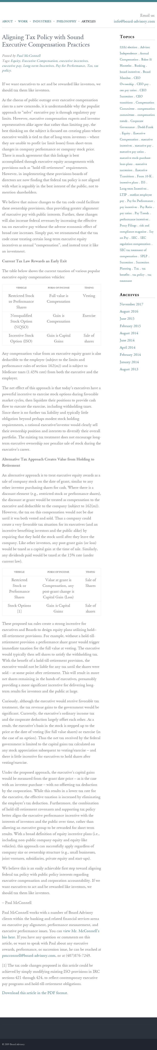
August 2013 (129, 369)
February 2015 (130, 326)
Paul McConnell (28, 56)
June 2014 (127, 340)
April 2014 (127, 348)
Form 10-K (144, 176)
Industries (42, 21)
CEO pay (143, 84)
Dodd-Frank (145, 127)
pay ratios (126, 213)
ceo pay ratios (128, 90)
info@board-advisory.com (134, 21)
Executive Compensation (39, 61)
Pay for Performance (70, 66)
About (7, 21)
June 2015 (127, 319)
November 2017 (131, 304)
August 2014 (129, 333)
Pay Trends (142, 213)
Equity (15, 61)
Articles (89, 21)
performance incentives (134, 219)
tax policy (138, 274)
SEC (134, 238)
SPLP (143, 256)
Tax (89, 66)
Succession (126, 262)
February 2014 (130, 355)
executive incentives (73, 61)
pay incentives (128, 207)
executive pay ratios (132, 151)
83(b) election (128, 47)
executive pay (11, 66)
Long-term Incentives (38, 66)
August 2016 (129, 312)
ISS (143, 182)
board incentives (130, 72)
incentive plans (129, 182)
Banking (140, 65)
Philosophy (66, 21)
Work (23, 21)
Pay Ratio (146, 207)
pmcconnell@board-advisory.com (28, 956)
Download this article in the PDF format (34, 993)
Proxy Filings (128, 225)
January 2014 (129, 362)
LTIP (123, 195)
